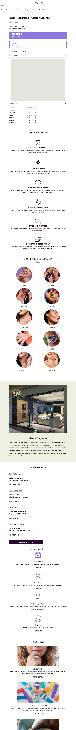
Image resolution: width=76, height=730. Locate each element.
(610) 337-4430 (14, 535)
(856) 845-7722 (14, 518)
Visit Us (38, 44)
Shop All (38, 262)
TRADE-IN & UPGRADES (38, 226)
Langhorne (28, 10)
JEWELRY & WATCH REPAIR (38, 187)
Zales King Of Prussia (16, 524)
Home (3, 10)
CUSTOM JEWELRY (38, 169)
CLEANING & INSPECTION (38, 207)
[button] (38, 104)
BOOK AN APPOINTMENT (38, 610)
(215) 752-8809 (17, 51)
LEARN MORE (38, 567)
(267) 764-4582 (14, 501)
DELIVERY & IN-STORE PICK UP (38, 244)
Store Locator (10, 10)
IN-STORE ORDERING (38, 148)
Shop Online (38, 35)
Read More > (38, 677)
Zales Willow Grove (15, 474)
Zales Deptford (14, 507)
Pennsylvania (19, 10)
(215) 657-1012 (14, 484)
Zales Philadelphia (15, 491)
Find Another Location (26, 542)
